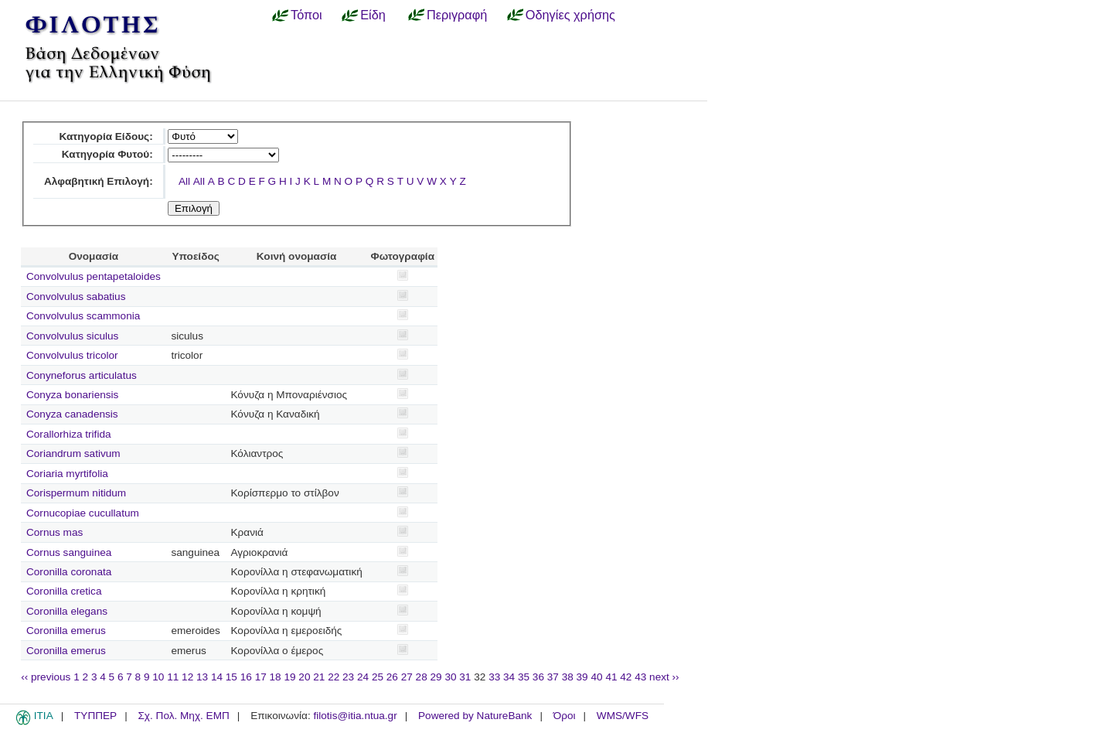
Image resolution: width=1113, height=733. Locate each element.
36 (538, 677)
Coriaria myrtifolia (67, 473)
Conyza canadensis (72, 414)
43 (640, 677)
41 (611, 677)
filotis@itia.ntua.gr (355, 715)
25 (377, 677)
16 (246, 677)
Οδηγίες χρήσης (570, 15)
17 (261, 677)
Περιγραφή (457, 15)
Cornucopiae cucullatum (82, 513)
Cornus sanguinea (68, 552)
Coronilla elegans (66, 611)
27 (407, 677)
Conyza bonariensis (72, 395)
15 (231, 677)
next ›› (664, 677)
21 (319, 677)
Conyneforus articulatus (81, 375)
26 (392, 677)
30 (450, 677)
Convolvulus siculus (72, 336)
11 (173, 677)
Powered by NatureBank (475, 715)
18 (275, 677)
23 (348, 677)
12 (187, 677)
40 (596, 677)
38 (568, 677)
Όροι (564, 715)
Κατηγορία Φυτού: (107, 154)
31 (465, 677)
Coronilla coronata (68, 572)
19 (289, 677)
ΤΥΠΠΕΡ (95, 715)
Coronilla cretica (63, 591)
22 (333, 677)
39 (582, 677)
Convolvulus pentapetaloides (93, 276)
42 (625, 677)
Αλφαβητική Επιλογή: (98, 181)
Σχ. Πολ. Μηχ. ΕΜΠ (183, 715)
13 (202, 677)
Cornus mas (54, 532)
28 (421, 677)
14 (217, 677)
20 (304, 677)
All (184, 181)
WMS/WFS (622, 715)
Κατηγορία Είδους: (105, 136)
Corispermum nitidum (76, 493)
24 (363, 677)
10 (158, 677)
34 (509, 677)
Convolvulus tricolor (72, 355)
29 (436, 677)
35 (523, 677)
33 (494, 677)
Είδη (373, 15)
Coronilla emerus (66, 630)
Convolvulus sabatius (75, 296)
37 (553, 677)
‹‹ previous (45, 677)
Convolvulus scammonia (83, 316)
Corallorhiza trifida (68, 434)
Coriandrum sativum (73, 453)
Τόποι (306, 15)
